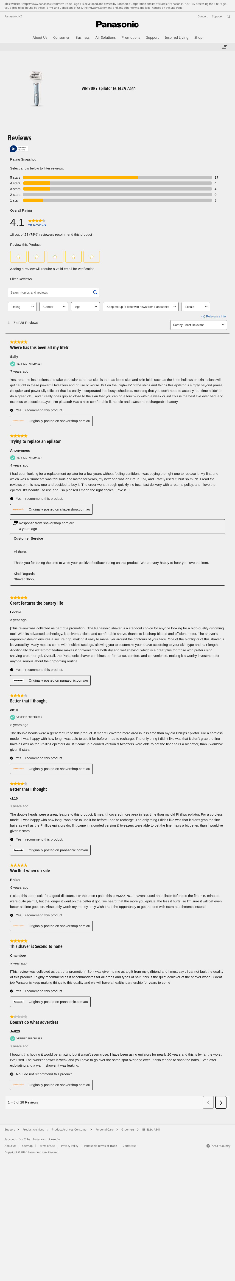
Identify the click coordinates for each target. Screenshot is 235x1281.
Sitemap (27, 1146)
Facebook (11, 1139)
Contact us (129, 1146)
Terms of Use (46, 1146)
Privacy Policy (69, 1146)
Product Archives (33, 1129)
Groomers (127, 1129)
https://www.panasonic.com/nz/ (43, 4)
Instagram (39, 1139)
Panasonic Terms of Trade (100, 1146)
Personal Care (104, 1129)
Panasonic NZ (13, 16)
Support (10, 1129)
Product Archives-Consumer (70, 1129)
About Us (10, 1146)
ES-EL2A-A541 (151, 1129)
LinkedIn (54, 1139)
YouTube (25, 1139)
